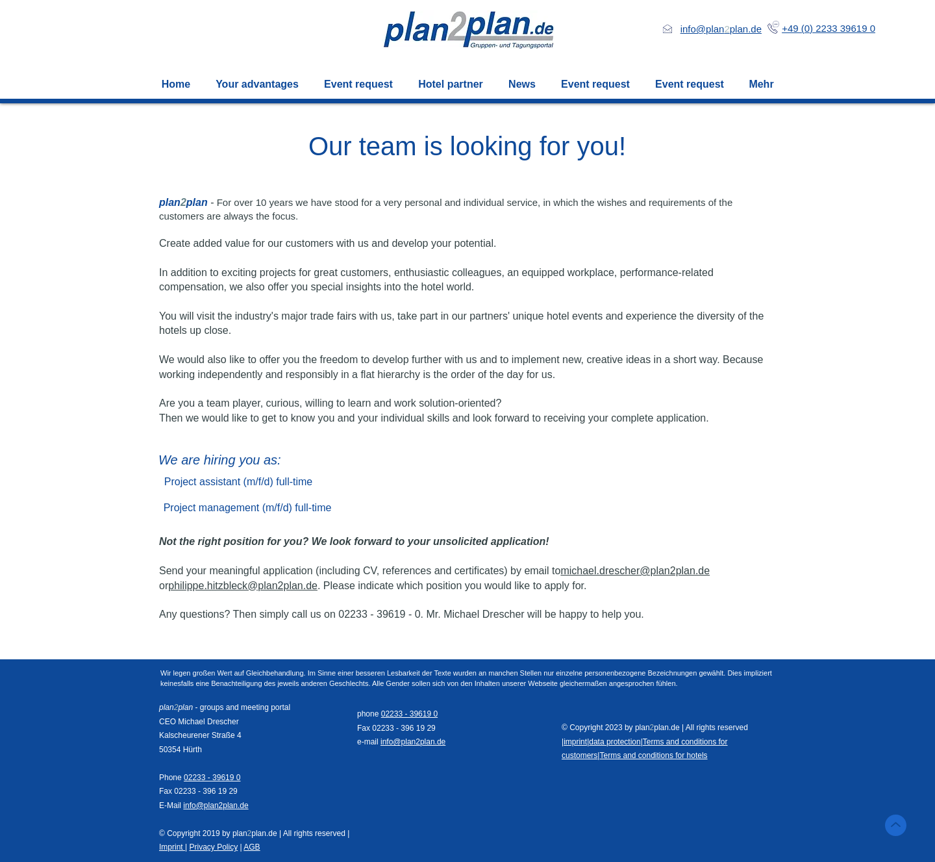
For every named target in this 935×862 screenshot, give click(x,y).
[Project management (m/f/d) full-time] (247, 508)
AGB (251, 847)
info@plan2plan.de (215, 805)
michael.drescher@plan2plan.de (635, 570)
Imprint (172, 847)
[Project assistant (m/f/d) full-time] (238, 482)
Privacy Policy (213, 847)
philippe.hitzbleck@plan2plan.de (243, 585)
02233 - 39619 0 (212, 777)
